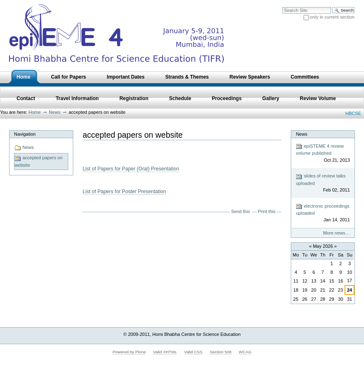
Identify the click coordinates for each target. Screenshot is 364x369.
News (54, 112)
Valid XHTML (165, 352)
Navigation (25, 134)
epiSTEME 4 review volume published (323, 153)
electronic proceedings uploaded (323, 213)
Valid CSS (193, 352)
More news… (336, 232)
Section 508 (220, 352)
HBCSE (353, 113)
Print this (266, 211)
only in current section (332, 16)
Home (35, 112)
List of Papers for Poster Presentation (124, 191)
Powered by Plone (129, 352)
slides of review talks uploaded (323, 183)
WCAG (245, 352)
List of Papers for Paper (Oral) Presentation (131, 169)
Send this (240, 211)
